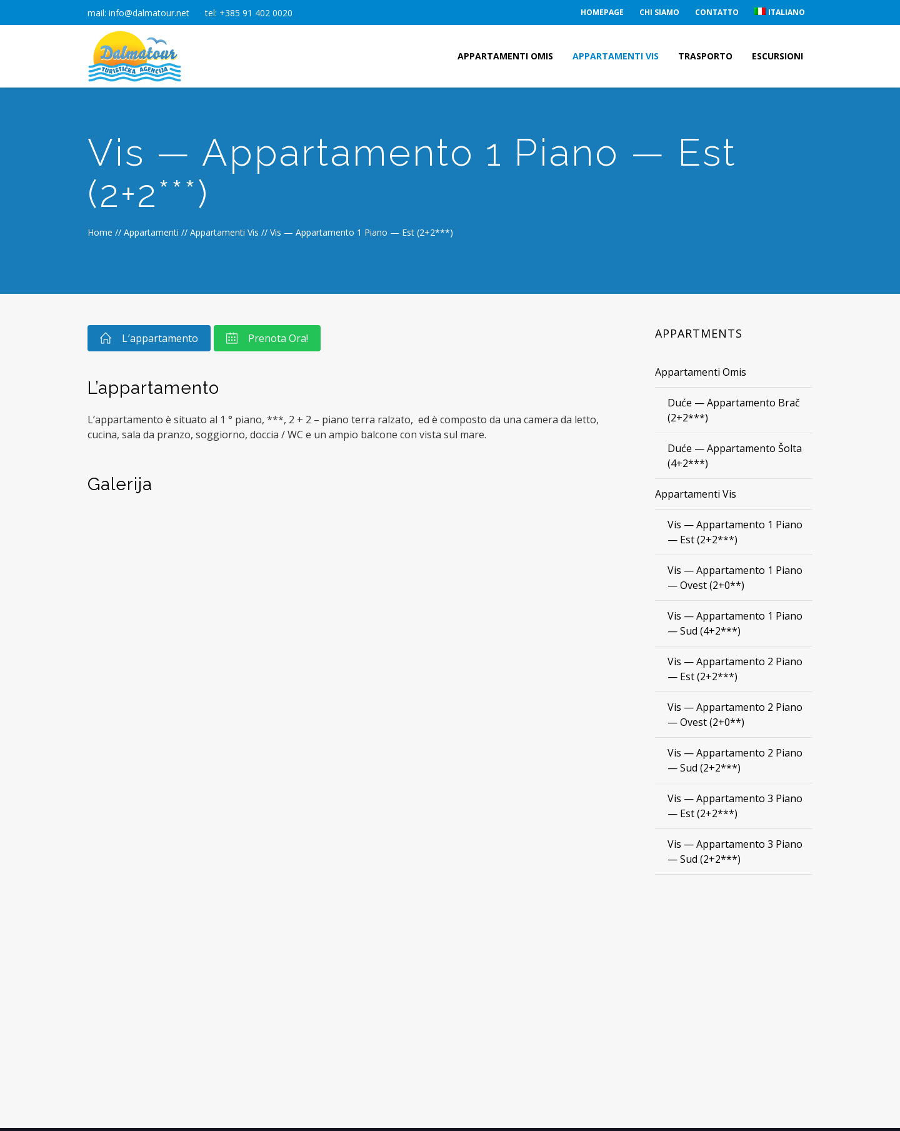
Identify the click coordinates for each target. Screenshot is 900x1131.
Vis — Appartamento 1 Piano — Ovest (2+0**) (735, 577)
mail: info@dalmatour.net (138, 13)
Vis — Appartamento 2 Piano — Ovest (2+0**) (735, 714)
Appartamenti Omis (700, 372)
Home (100, 232)
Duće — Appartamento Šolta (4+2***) (735, 455)
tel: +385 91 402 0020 (248, 13)
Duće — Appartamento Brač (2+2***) (734, 410)
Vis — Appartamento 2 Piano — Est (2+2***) (735, 669)
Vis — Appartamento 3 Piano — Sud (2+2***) (735, 851)
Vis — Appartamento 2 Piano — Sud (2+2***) (735, 760)
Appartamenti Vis (224, 232)
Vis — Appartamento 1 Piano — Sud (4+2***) (735, 623)
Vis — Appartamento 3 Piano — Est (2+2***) (735, 806)
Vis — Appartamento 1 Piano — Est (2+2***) (735, 532)
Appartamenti (151, 232)
